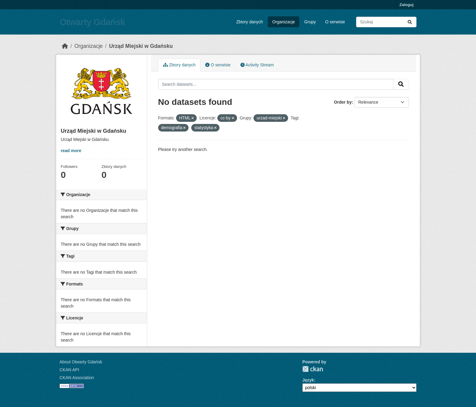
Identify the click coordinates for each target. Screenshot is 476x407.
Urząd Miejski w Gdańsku (141, 46)
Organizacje (283, 21)
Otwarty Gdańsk (92, 22)
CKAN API (69, 369)
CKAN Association (76, 377)
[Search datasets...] (386, 22)
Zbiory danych (249, 21)
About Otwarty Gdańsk (80, 361)
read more (71, 150)
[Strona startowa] (65, 46)
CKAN (312, 369)
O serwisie (335, 21)
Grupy (310, 21)
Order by (343, 102)
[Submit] (410, 22)
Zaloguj (406, 4)
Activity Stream (257, 64)
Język (308, 380)
